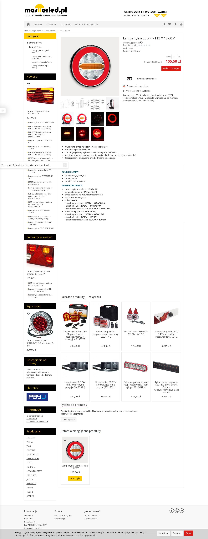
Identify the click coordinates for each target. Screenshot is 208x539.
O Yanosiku (32, 418)
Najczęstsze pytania (63, 515)
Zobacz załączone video (137, 86)
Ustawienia (163, 533)
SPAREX (30, 496)
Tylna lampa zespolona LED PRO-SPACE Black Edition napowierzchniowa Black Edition (166, 387)
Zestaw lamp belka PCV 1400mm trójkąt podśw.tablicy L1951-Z (166, 334)
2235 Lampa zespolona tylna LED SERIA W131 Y (40, 284)
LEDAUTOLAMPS (34, 471)
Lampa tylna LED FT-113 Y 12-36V (75, 467)
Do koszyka (75, 478)
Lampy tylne (35, 47)
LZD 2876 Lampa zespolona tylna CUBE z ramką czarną (39, 153)
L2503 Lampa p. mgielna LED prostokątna (40, 183)
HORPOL (31, 467)
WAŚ (29, 446)
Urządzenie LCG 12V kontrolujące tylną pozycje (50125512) (105, 385)
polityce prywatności (87, 535)
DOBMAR (31, 450)
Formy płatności (92, 515)
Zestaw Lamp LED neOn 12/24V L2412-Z (136, 333)
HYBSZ (30, 492)
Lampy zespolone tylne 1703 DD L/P (38, 112)
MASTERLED (32, 454)
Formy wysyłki (91, 518)
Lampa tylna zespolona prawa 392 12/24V (38, 272)
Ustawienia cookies (33, 528)
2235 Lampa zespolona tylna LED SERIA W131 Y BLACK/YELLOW (40, 204)
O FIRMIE (38, 24)
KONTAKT (51, 24)
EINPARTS (31, 483)
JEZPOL (30, 479)
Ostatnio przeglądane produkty (81, 431)
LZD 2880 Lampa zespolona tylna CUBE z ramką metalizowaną (39, 134)
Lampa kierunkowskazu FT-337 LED (39, 171)
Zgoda (188, 533)
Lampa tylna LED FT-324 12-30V (41, 228)
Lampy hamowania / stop (42, 62)
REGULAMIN (65, 24)
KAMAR (30, 487)
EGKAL (30, 462)
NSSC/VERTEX (33, 458)
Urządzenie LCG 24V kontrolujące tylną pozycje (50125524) (75, 385)
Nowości (32, 76)
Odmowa (177, 533)
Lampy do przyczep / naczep (40, 66)
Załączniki (95, 297)
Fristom (136, 51)
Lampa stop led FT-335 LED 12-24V (40, 177)
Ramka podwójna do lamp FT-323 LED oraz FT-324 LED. (40, 189)
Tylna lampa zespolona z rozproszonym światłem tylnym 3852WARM (136, 385)
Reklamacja (59, 518)
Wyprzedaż (34, 306)
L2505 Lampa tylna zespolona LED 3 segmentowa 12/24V (40, 159)
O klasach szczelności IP (37, 421)
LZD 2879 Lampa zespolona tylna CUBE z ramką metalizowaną (39, 196)
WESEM (30, 442)
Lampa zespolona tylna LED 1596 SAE (40, 223)
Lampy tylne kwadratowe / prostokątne (42, 57)
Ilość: (168, 56)
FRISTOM (31, 437)
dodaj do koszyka (171, 68)
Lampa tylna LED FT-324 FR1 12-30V (39, 211)
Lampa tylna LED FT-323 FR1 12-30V (39, 147)
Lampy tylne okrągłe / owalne (40, 51)
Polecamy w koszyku (40, 237)
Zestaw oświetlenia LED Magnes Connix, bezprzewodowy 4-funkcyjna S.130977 (75, 335)
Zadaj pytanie (68, 419)
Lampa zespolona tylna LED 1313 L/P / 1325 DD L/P (40, 290)
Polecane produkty (73, 297)
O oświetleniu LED (35, 416)
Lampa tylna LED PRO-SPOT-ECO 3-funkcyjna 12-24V (40, 343)
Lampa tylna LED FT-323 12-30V (41, 122)
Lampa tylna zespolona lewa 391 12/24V (40, 296)
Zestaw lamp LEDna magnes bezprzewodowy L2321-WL (105, 334)
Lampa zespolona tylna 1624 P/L (40, 141)
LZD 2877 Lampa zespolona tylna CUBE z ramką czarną (39, 127)
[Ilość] (174, 57)
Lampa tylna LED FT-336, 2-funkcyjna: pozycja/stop (39, 217)
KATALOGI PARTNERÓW (86, 24)
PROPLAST (32, 475)
